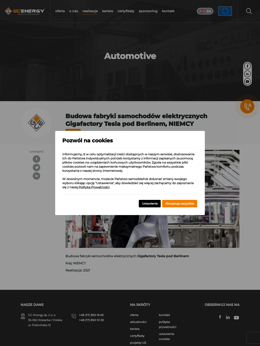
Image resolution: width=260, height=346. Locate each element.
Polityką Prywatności (94, 187)
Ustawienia (150, 203)
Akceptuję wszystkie (179, 203)
